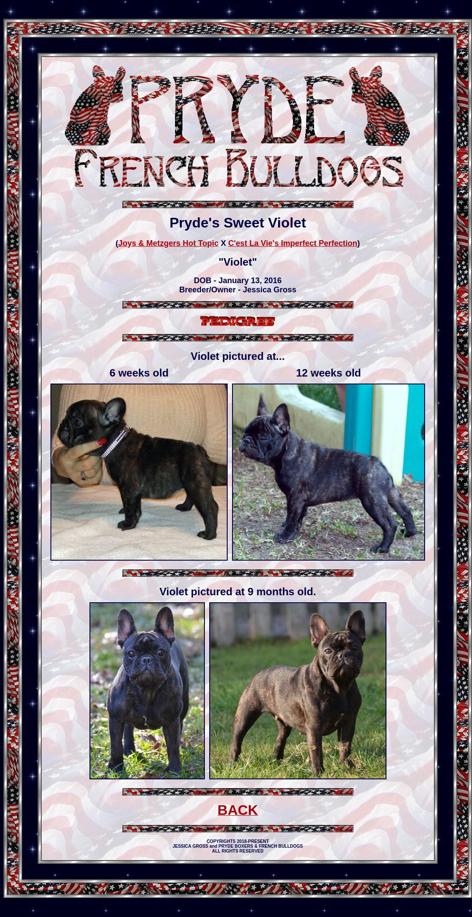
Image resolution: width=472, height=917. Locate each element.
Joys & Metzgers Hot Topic (168, 243)
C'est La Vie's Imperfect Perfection (292, 243)
